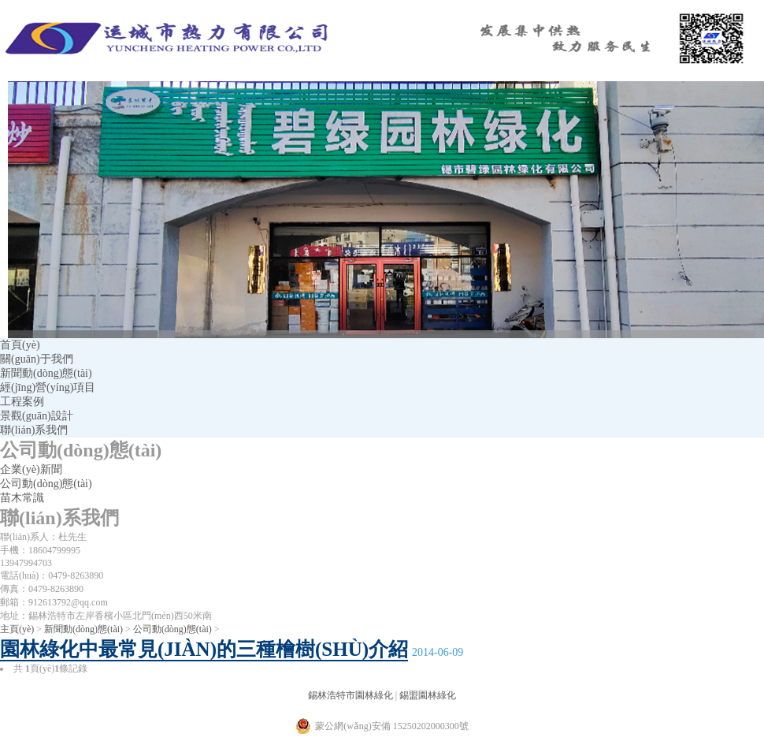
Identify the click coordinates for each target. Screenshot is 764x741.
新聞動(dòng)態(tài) (46, 373)
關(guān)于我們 (36, 359)
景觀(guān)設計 (36, 416)
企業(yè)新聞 (31, 469)
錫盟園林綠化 (427, 695)
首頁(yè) (20, 345)
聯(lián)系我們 (34, 430)
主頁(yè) (17, 629)
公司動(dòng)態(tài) (46, 484)
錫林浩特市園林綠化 (350, 695)
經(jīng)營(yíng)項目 (47, 387)
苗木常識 (22, 498)
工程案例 (22, 402)
